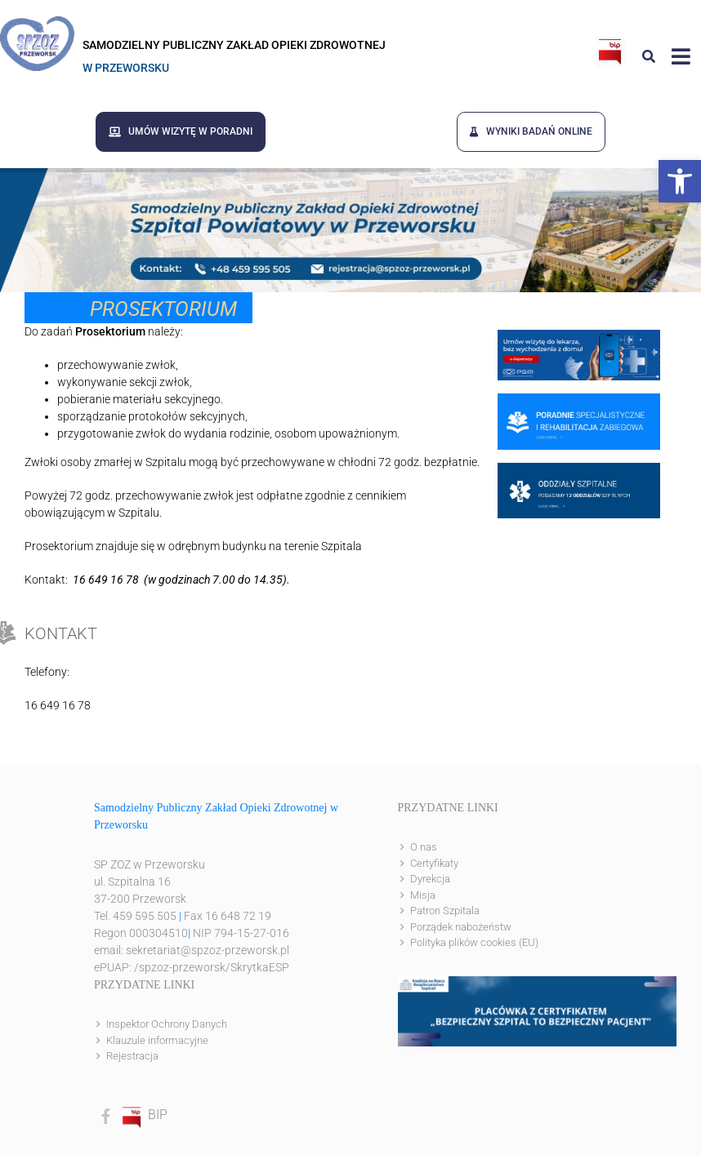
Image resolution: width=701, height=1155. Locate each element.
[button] (680, 181)
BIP (143, 1114)
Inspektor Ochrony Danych (166, 1024)
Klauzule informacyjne (157, 1040)
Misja (422, 895)
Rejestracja (132, 1056)
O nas (423, 847)
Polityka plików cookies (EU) (474, 942)
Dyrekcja (430, 879)
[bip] (611, 43)
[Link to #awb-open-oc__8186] (648, 56)
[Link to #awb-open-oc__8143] (681, 56)
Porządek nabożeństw (460, 927)
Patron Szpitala (445, 910)
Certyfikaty (434, 863)
